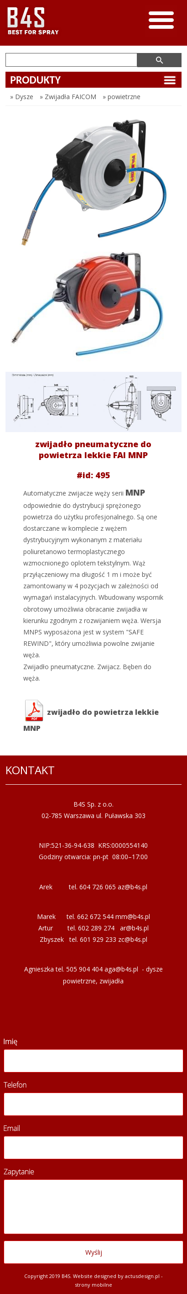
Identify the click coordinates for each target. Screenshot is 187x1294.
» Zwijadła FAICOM (68, 96)
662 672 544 (95, 916)
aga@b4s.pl (121, 969)
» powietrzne (121, 96)
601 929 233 (98, 939)
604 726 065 (97, 886)
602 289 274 (96, 928)
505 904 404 (84, 969)
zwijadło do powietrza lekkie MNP (91, 716)
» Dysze (21, 96)
